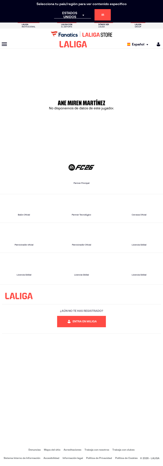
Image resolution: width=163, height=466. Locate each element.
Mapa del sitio (52, 449)
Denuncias (34, 449)
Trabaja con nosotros (97, 449)
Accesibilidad (51, 458)
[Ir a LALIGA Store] (81, 34)
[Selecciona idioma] (138, 44)
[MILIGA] (157, 44)
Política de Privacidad (99, 458)
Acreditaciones (72, 449)
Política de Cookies (126, 458)
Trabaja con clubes (123, 449)
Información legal (73, 458)
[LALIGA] (73, 44)
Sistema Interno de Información (22, 458)
